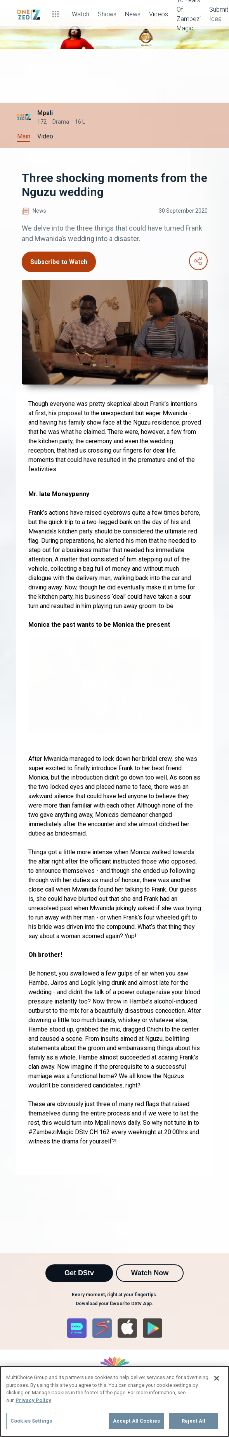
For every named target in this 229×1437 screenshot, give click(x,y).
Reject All (193, 1421)
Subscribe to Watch (58, 262)
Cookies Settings (31, 1421)
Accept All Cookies (136, 1421)
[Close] (216, 1378)
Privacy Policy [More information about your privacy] (33, 1400)
